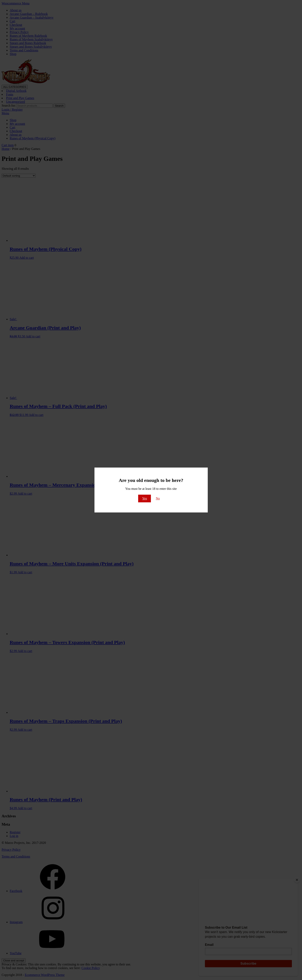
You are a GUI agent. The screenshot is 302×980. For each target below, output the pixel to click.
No (158, 498)
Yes (144, 498)
